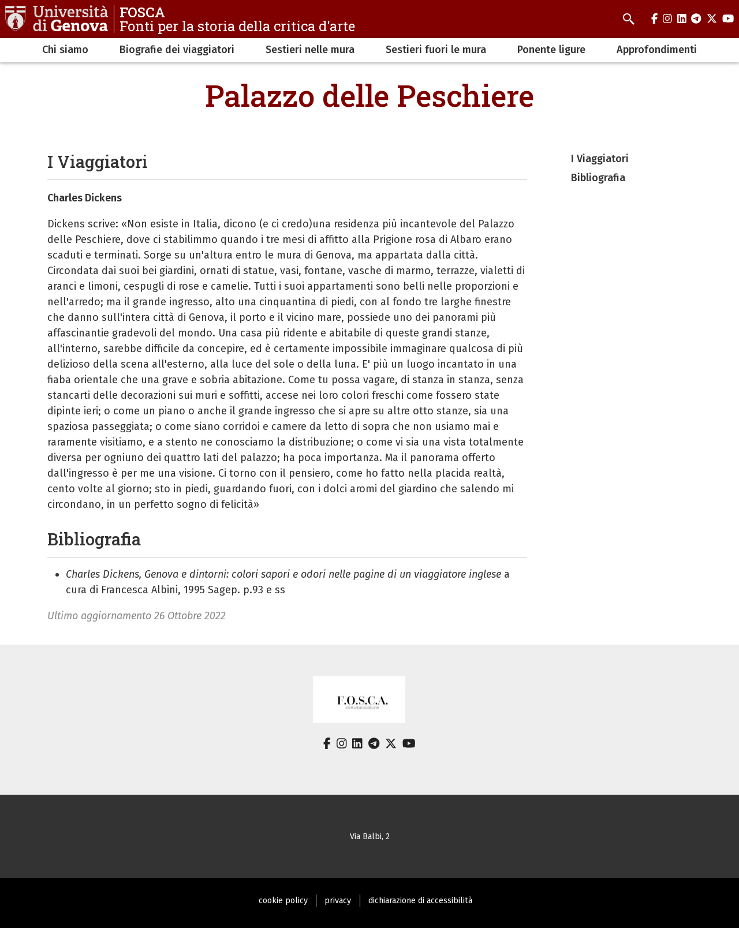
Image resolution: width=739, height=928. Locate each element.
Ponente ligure (551, 49)
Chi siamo (65, 49)
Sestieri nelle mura (310, 49)
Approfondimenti (657, 49)
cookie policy (283, 900)
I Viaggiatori (600, 158)
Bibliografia (598, 177)
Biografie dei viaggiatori (177, 49)
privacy (337, 900)
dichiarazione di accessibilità (420, 900)
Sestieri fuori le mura (436, 49)
